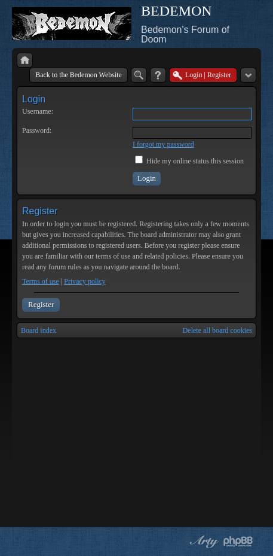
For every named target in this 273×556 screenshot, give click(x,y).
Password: (36, 130)
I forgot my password (163, 144)
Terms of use (40, 281)
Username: (37, 111)
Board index (38, 330)
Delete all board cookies (217, 330)
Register (41, 304)
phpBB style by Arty (202, 541)
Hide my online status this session (189, 161)
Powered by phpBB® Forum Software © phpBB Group (238, 541)
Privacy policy (85, 281)
